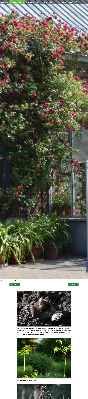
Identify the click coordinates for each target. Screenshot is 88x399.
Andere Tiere (18, 281)
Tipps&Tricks (42, 334)
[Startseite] (3, 281)
